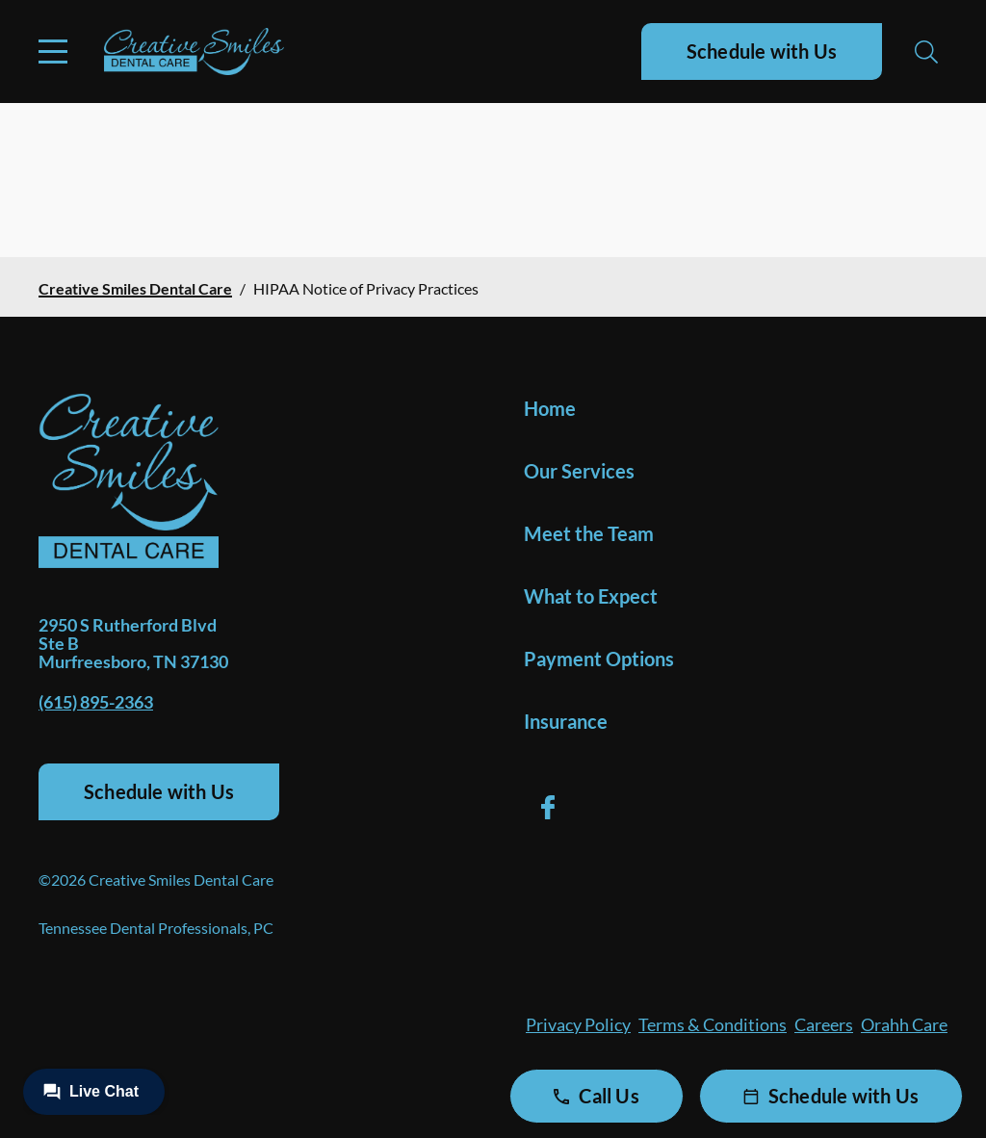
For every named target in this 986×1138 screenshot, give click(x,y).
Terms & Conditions (712, 1024)
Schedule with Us (762, 51)
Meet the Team (589, 533)
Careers (823, 1024)
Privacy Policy (578, 1024)
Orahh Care (904, 1024)
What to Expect (591, 596)
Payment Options (599, 658)
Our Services (579, 470)
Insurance (566, 721)
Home (550, 408)
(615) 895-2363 (96, 701)
